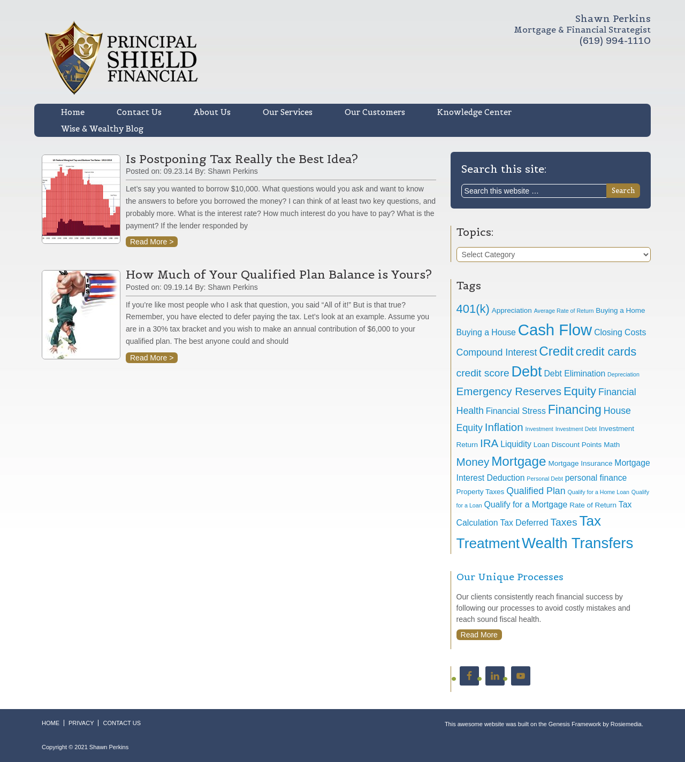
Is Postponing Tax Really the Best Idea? (242, 158)
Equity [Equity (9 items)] (580, 391)
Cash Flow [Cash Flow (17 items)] (555, 329)
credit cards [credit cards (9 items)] (606, 351)
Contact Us (139, 112)
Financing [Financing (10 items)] (575, 410)
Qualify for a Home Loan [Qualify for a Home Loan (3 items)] (598, 492)
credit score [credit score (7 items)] (482, 373)
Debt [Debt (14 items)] (526, 371)
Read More (479, 634)
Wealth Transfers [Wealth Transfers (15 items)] (577, 543)
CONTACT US (122, 723)
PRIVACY (81, 723)
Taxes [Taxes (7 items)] (563, 522)
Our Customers (375, 112)
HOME (50, 723)
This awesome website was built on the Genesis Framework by (528, 724)
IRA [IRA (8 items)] (489, 443)
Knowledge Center (474, 112)
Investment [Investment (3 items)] (539, 429)
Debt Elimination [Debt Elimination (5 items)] (575, 373)
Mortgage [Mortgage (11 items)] (518, 461)
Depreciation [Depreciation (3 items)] (623, 374)
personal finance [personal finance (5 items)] (596, 477)
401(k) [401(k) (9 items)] (473, 308)
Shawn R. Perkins (246, 57)
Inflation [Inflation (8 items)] (504, 427)
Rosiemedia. (627, 724)
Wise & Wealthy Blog (102, 129)
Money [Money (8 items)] (473, 462)
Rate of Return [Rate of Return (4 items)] (592, 505)
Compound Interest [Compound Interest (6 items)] (496, 352)
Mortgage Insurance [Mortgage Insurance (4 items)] (580, 463)
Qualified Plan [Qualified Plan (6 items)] (535, 491)
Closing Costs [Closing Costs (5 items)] (620, 332)
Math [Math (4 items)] (612, 445)
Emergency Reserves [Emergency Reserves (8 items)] (508, 391)
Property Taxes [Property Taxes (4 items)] (480, 492)
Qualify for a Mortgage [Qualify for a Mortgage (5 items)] (526, 504)
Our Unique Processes (510, 577)
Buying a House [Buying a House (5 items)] (486, 332)
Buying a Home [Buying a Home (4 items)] (620, 310)
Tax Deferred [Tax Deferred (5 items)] (524, 522)
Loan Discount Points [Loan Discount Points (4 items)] (568, 445)
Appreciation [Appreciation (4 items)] (512, 310)
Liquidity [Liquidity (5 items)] (515, 444)
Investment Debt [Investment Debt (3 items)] (576, 429)
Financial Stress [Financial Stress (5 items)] (516, 410)
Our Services (288, 112)
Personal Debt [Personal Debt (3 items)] (545, 478)
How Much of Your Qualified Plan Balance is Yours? (279, 274)
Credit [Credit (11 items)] (556, 351)
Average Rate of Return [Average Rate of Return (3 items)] (564, 310)
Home (73, 112)
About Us (212, 112)
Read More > (151, 241)
